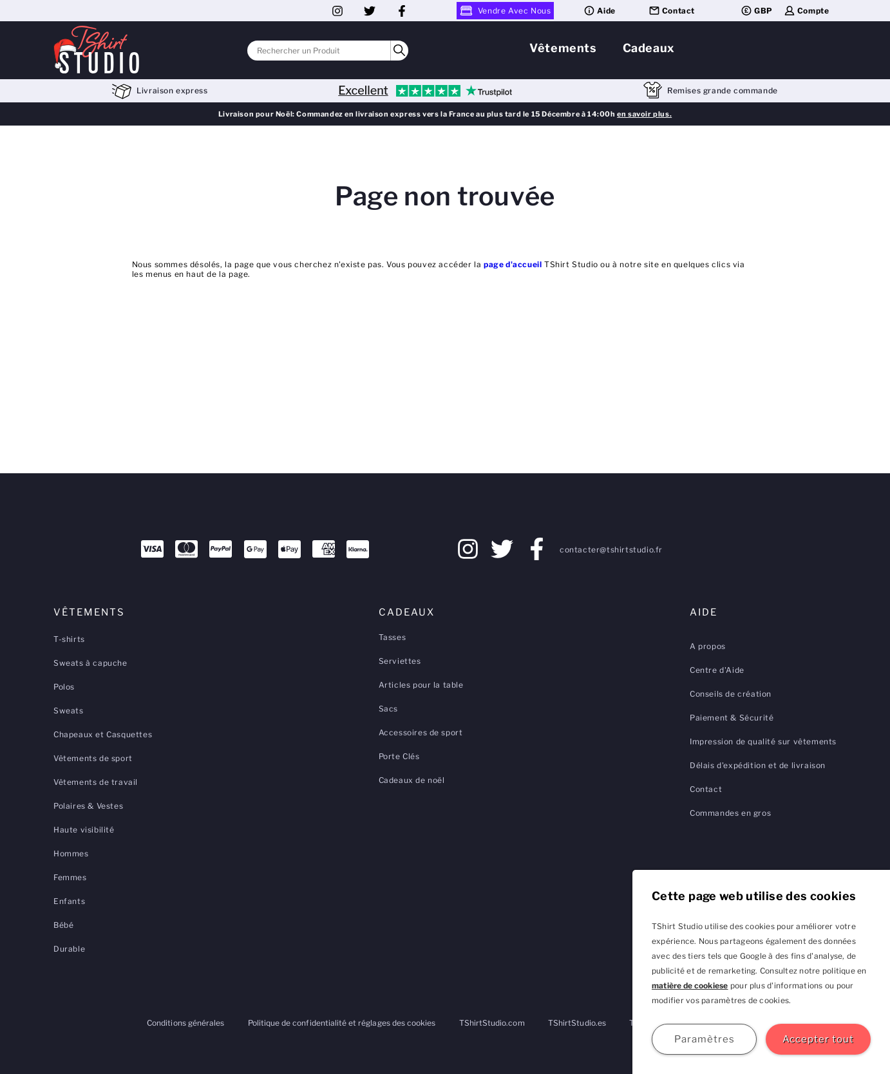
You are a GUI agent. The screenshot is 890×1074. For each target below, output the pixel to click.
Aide (599, 10)
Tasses (392, 637)
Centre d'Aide (717, 670)
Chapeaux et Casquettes (102, 734)
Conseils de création (731, 694)
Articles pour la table (421, 685)
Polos (64, 687)
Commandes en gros (730, 813)
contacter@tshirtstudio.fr (611, 549)
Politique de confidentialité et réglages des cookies (342, 1023)
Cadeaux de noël (412, 780)
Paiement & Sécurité (731, 717)
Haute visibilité (84, 829)
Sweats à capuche (90, 663)
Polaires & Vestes (88, 806)
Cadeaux (649, 48)
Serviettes (400, 661)
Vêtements (562, 48)
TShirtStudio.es (577, 1023)
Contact (671, 10)
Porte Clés (399, 756)
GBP (756, 10)
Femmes (70, 877)
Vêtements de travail (95, 782)
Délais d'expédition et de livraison (758, 765)
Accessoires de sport (421, 732)
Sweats (68, 710)
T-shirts (69, 639)
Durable (69, 949)
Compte (806, 10)
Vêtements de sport (93, 758)
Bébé (63, 925)
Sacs (388, 708)
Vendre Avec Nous (505, 10)
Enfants (69, 901)
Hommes (71, 853)
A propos (708, 646)
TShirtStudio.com (492, 1023)
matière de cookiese (690, 985)
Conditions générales (185, 1023)
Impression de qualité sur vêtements (763, 741)
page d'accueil (513, 264)
